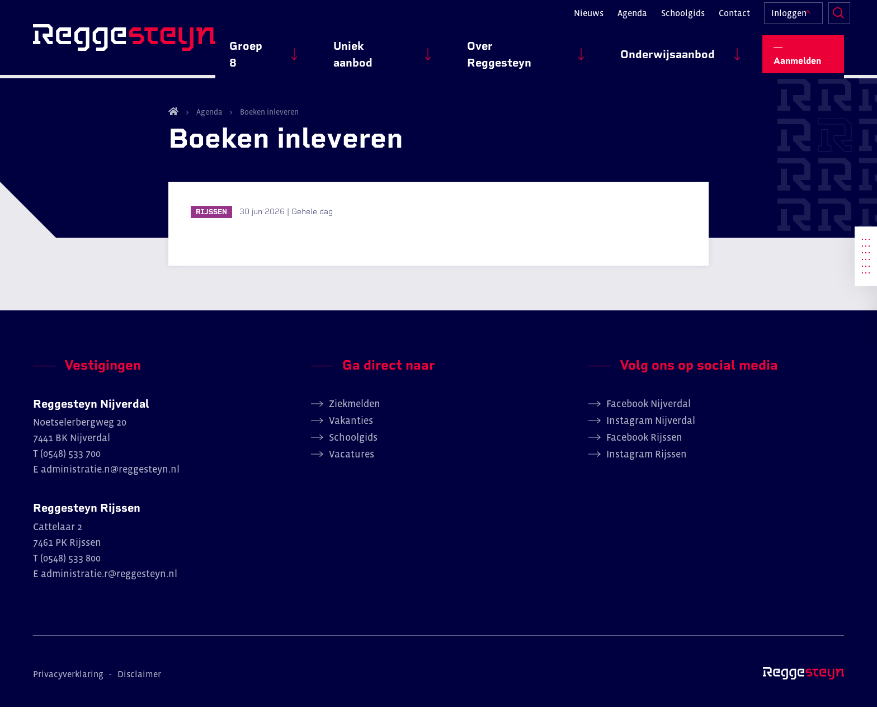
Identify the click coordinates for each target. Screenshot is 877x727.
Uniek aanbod (437, 51)
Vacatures (351, 473)
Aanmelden (809, 50)
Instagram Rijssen (646, 473)
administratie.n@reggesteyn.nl (110, 489)
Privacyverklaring (68, 694)
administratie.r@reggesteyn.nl (109, 593)
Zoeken (833, 20)
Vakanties (351, 440)
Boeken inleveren (268, 131)
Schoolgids (675, 20)
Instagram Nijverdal (650, 440)
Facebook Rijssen (644, 456)
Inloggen (781, 20)
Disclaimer (139, 694)
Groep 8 (345, 51)
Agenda (624, 20)
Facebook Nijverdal (648, 423)
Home (173, 131)
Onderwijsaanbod (681, 51)
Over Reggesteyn (553, 51)
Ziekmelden (354, 423)
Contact (726, 20)
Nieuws (581, 20)
